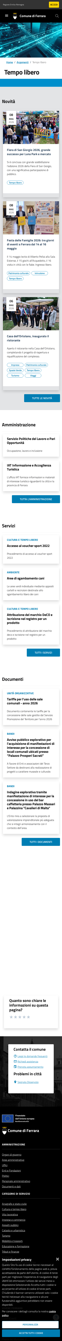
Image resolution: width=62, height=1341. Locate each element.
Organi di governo (11, 1163)
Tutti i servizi (43, 653)
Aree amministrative (13, 1168)
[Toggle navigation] (7, 16)
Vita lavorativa (10, 1222)
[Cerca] (57, 16)
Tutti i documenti (41, 842)
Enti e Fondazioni (11, 1178)
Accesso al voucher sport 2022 (28, 545)
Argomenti (23, 62)
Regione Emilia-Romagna (13, 4)
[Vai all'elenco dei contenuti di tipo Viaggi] (33, 376)
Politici (5, 1184)
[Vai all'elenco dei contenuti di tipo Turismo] (15, 376)
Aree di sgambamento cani (25, 578)
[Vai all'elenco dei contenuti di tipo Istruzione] (39, 273)
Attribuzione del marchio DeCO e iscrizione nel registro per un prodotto (29, 618)
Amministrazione (13, 1152)
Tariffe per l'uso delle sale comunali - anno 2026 (25, 701)
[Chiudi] (57, 1258)
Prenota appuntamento (28, 1075)
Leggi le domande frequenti (30, 1064)
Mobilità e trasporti (12, 1249)
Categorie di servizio (16, 1202)
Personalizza (30, 1324)
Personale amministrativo (16, 1189)
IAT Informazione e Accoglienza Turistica (29, 467)
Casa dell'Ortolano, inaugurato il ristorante (28, 338)
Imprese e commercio (13, 1228)
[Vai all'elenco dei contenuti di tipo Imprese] (15, 365)
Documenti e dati (11, 1194)
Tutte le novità (42, 398)
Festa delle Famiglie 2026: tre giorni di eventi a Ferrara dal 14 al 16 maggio (30, 244)
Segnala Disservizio (26, 1090)
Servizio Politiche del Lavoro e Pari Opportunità (31, 440)
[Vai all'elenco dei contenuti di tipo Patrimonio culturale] (18, 273)
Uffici (4, 1173)
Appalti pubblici (10, 1233)
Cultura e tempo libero (14, 1217)
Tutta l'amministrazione (36, 499)
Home (9, 62)
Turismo (6, 1244)
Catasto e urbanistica (13, 1238)
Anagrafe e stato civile (14, 1212)
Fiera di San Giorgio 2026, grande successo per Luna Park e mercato (29, 152)
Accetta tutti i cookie (31, 1333)
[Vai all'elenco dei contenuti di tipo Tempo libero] (15, 183)
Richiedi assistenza (26, 1069)
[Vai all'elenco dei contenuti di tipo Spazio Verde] (15, 370)
